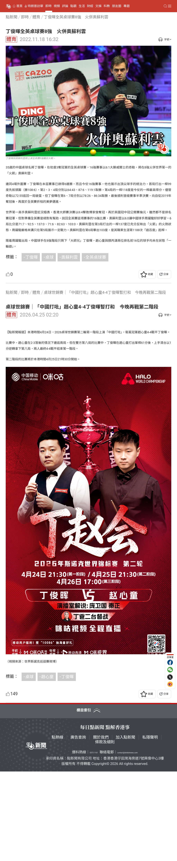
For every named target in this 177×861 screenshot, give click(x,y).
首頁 (19, 6)
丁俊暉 (31, 257)
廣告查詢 (78, 826)
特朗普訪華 (35, 6)
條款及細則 (105, 831)
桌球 (49, 257)
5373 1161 (94, 842)
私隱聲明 (150, 826)
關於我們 (101, 826)
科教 (107, 6)
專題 (126, 6)
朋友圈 (116, 6)
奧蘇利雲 (69, 257)
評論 (65, 6)
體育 (11, 39)
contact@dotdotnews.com (127, 842)
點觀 (73, 6)
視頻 (57, 6)
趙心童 (47, 766)
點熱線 (57, 826)
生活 (82, 6)
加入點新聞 (125, 826)
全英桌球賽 (95, 257)
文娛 (98, 6)
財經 (90, 6)
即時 (48, 6)
